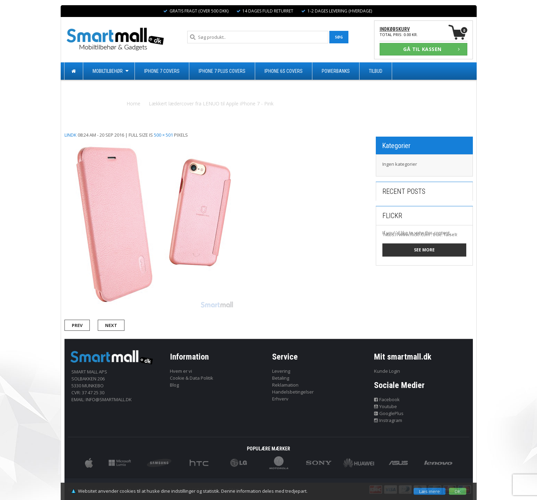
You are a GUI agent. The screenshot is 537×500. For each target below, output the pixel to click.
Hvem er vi (181, 371)
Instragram (388, 420)
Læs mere (429, 491)
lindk (70, 135)
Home (133, 103)
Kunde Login (387, 371)
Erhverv (280, 399)
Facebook (387, 399)
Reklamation (285, 385)
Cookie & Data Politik (191, 378)
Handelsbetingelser (293, 392)
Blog (174, 385)
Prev (77, 325)
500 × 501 (163, 135)
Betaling (280, 378)
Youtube (385, 406)
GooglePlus (389, 413)
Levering (281, 371)
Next (111, 325)
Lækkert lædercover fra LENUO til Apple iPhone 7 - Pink (211, 103)
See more (424, 250)
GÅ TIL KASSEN (431, 49)
